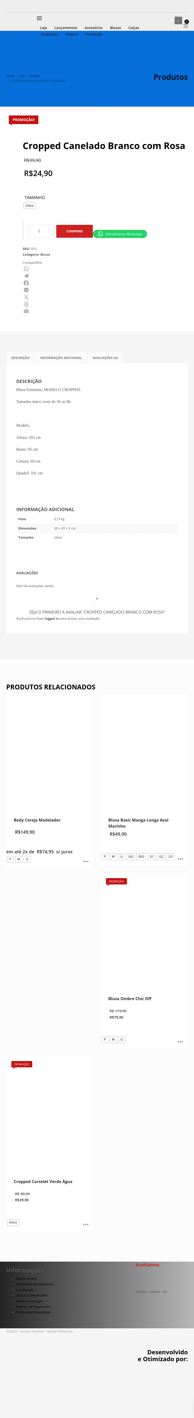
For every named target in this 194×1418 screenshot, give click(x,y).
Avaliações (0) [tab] (105, 410)
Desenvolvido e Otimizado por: (163, 1408)
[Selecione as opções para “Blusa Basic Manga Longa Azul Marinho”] (180, 912)
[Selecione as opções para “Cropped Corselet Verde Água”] (86, 1278)
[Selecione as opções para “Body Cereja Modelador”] (86, 915)
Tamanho (35, 251)
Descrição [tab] (20, 410)
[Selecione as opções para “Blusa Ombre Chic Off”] (180, 1095)
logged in (52, 671)
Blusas (45, 307)
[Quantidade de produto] (41, 284)
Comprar (74, 284)
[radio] (29, 259)
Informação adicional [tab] (61, 410)
